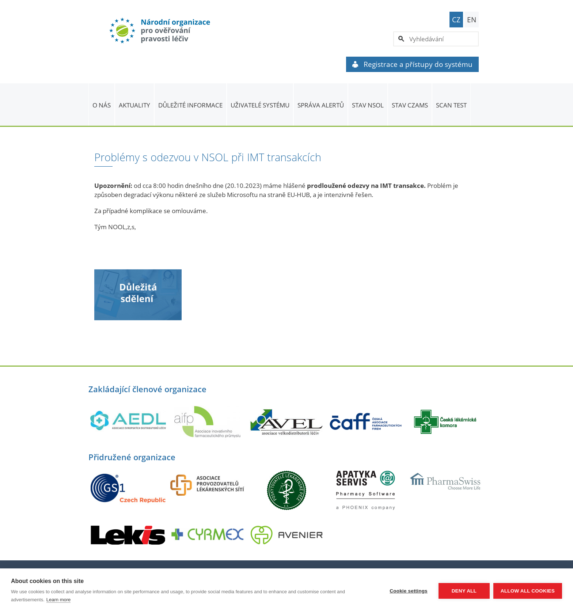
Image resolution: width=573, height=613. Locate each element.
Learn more (58, 599)
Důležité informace (190, 105)
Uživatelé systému (260, 105)
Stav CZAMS (410, 105)
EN (471, 19)
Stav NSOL (368, 105)
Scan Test (451, 105)
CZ (456, 19)
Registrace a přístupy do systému (412, 64)
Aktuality (134, 105)
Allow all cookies (528, 591)
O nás (101, 105)
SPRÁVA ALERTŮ (320, 105)
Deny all (464, 591)
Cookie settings (409, 591)
